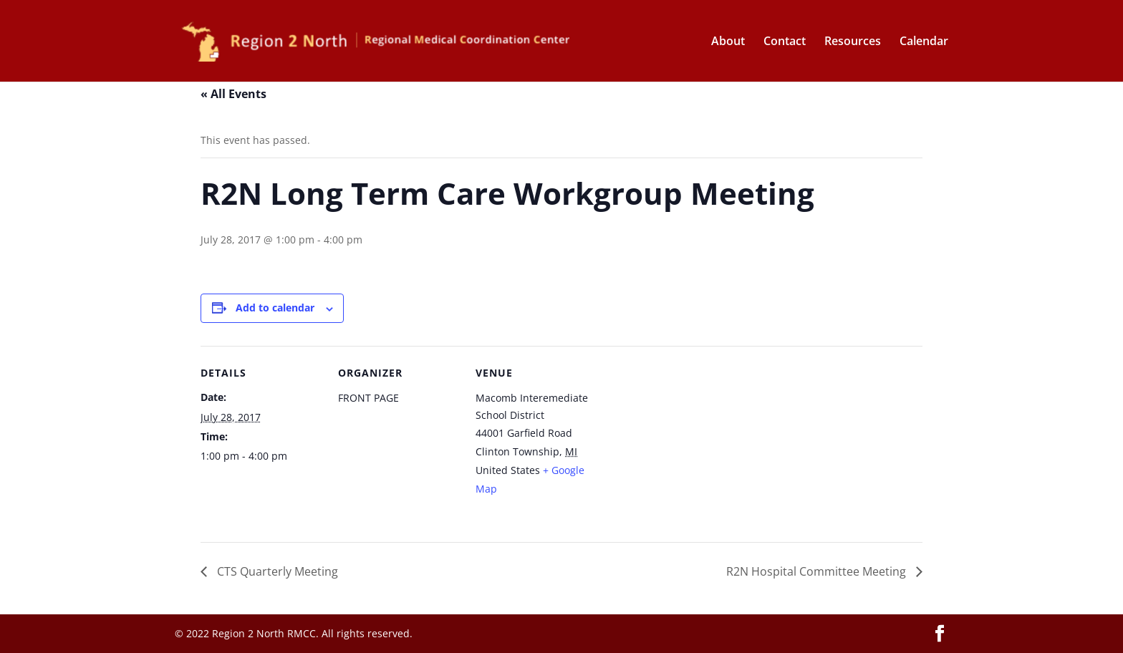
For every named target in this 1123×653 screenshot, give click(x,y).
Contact (784, 42)
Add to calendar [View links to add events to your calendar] (275, 307)
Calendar (924, 42)
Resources (852, 42)
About (728, 42)
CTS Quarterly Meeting (276, 571)
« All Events (233, 94)
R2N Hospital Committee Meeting (817, 571)
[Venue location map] (688, 444)
